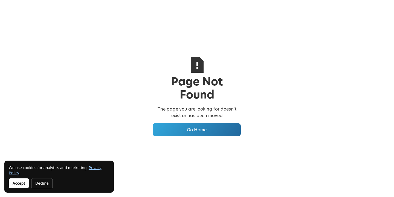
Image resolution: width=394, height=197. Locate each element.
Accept (19, 183)
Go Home (197, 129)
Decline (42, 183)
